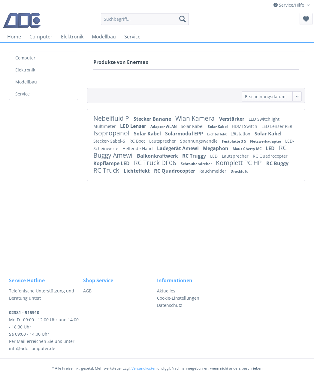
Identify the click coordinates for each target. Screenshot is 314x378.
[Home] (14, 36)
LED (271, 148)
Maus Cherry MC (248, 148)
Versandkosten (143, 368)
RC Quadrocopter (270, 156)
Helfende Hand (138, 148)
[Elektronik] (72, 36)
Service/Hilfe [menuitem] (289, 5)
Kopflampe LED (112, 163)
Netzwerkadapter (266, 141)
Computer (25, 58)
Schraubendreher (197, 163)
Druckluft (239, 171)
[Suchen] (182, 19)
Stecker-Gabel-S (109, 141)
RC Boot (137, 141)
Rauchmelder (213, 171)
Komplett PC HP (239, 163)
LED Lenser (133, 126)
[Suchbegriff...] (145, 19)
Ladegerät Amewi (178, 148)
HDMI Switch (245, 126)
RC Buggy (277, 163)
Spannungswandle (199, 141)
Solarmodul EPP (184, 133)
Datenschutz (169, 305)
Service (22, 94)
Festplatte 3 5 (234, 141)
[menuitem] (145, 19)
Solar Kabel (193, 126)
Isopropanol (112, 133)
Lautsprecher (163, 141)
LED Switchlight (264, 119)
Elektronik (25, 70)
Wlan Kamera (195, 118)
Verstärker (232, 119)
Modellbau (26, 82)
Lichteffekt (217, 134)
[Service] (132, 36)
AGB (87, 291)
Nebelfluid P (112, 118)
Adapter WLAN (164, 126)
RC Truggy (194, 156)
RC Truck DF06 (156, 163)
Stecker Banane (153, 119)
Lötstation (241, 134)
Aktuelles (166, 291)
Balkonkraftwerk (158, 156)
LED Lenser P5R (276, 126)
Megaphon (216, 148)
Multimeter (105, 126)
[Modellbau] (104, 36)
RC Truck (107, 170)
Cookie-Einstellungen (178, 298)
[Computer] (41, 36)
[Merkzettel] (306, 19)
